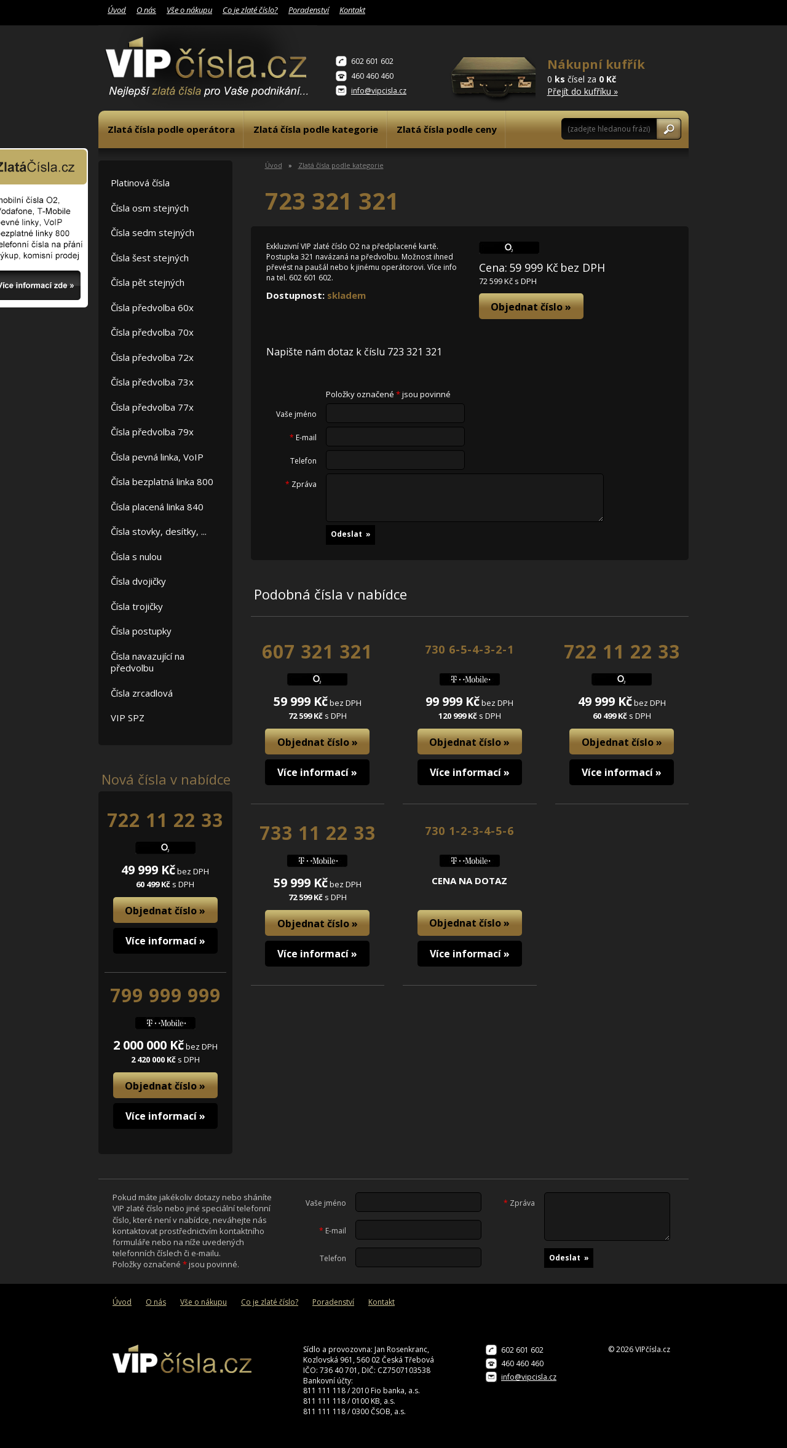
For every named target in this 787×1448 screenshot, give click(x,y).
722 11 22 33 (165, 820)
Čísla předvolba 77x (152, 407)
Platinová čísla (140, 182)
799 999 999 (165, 995)
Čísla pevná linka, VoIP (157, 457)
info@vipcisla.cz (378, 90)
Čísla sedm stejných (152, 232)
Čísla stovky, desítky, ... (159, 531)
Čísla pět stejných (147, 282)
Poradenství (308, 9)
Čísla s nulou (136, 556)
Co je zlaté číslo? (250, 9)
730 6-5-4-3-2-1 (469, 649)
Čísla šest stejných (150, 257)
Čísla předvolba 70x (152, 332)
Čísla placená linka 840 (157, 506)
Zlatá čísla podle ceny (447, 129)
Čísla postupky (141, 631)
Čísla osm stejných (150, 208)
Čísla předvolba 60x (152, 307)
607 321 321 (317, 651)
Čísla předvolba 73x (152, 382)
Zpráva (301, 484)
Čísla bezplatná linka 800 (162, 481)
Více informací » (165, 941)
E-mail (303, 438)
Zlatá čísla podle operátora (171, 129)
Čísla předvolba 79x (152, 431)
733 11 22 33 (317, 832)
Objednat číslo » (165, 910)
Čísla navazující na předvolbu (147, 662)
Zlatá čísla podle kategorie (315, 129)
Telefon (303, 461)
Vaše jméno (296, 414)
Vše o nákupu (189, 9)
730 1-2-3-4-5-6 (469, 830)
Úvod (117, 9)
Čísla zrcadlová (142, 693)
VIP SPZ (127, 717)
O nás (146, 9)
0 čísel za (597, 76)
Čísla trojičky (137, 606)
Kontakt (352, 9)
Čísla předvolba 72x (152, 357)
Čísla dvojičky (138, 581)
